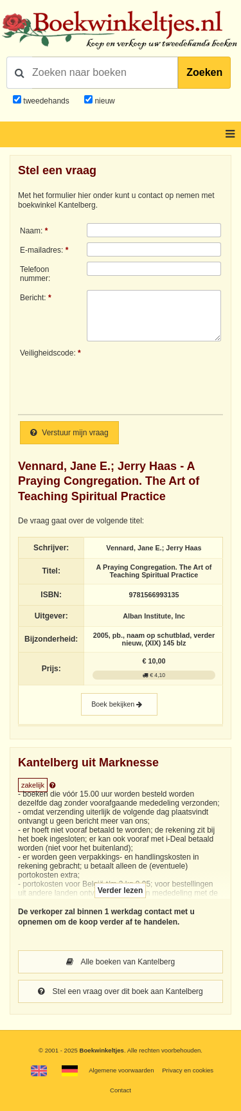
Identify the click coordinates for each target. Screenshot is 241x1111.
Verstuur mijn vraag (69, 432)
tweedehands (46, 100)
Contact (120, 1090)
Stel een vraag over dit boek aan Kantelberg (120, 991)
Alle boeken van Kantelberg (120, 961)
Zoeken (204, 72)
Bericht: (33, 297)
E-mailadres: (41, 250)
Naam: (31, 230)
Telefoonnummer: (35, 274)
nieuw (104, 100)
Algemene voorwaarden (121, 1070)
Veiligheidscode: (48, 352)
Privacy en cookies (187, 1070)
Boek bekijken (119, 704)
